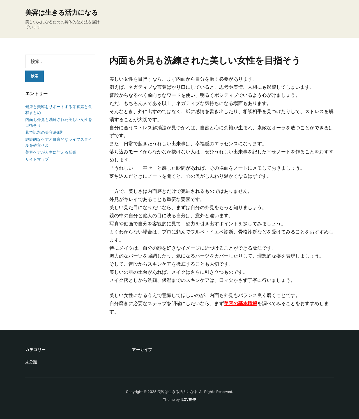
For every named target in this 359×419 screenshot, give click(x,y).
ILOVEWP (188, 399)
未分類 (31, 362)
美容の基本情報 (240, 303)
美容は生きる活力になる (61, 13)
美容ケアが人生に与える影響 (50, 152)
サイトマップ (37, 159)
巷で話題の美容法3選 (44, 132)
